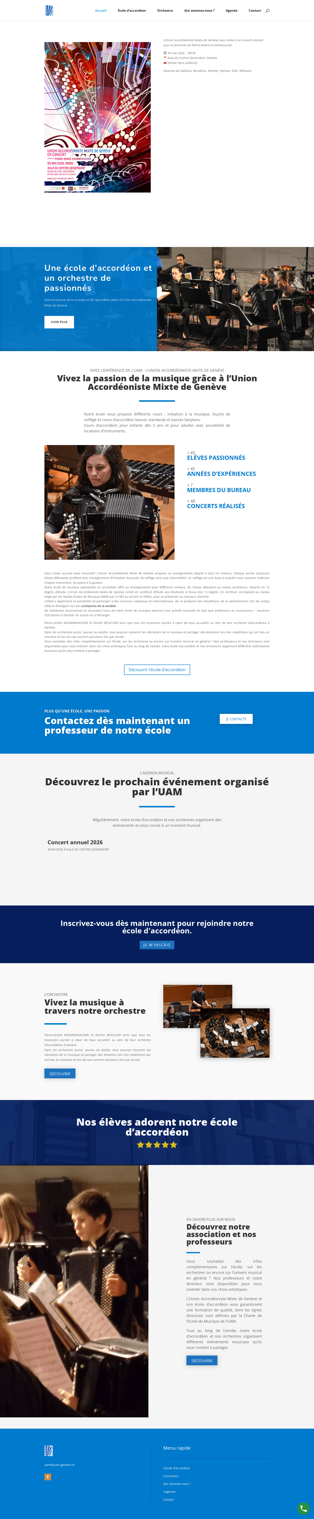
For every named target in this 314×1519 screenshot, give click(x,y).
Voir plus (59, 322)
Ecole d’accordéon (132, 10)
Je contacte (236, 719)
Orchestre (165, 10)
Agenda (231, 10)
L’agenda (169, 1492)
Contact (255, 10)
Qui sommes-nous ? (199, 10)
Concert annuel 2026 (75, 842)
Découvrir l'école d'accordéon (157, 669)
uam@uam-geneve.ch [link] (59, 1465)
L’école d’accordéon (176, 1468)
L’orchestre (170, 1476)
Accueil (101, 10)
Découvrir (60, 1073)
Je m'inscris (157, 944)
